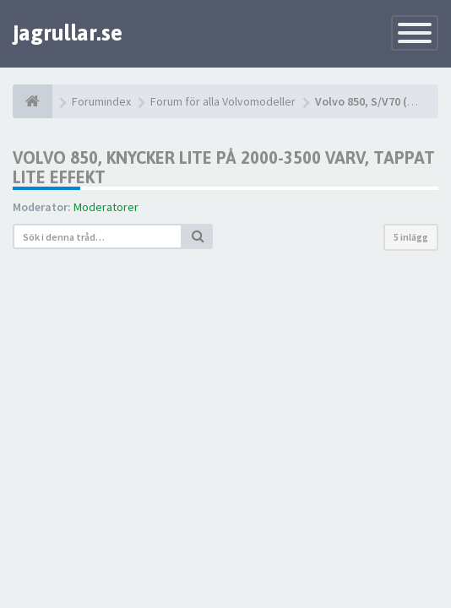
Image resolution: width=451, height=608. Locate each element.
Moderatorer (106, 206)
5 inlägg (411, 237)
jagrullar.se (67, 33)
